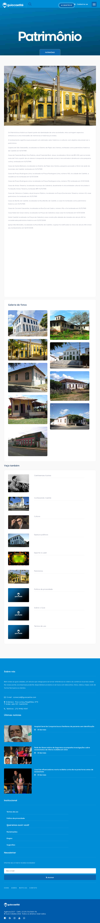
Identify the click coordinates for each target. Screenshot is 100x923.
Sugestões (11, 845)
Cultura (37, 516)
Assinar (50, 877)
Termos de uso (40, 626)
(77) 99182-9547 (21, 709)
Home (6, 888)
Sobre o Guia (39, 608)
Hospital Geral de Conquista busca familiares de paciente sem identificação (64, 726)
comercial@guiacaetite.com (24, 697)
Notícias (23, 888)
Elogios (9, 838)
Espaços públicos (41, 535)
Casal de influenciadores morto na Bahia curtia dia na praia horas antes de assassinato (63, 771)
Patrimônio (50, 52)
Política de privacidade (43, 589)
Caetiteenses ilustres (42, 475)
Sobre (14, 888)
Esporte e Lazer (40, 553)
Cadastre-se (66, 5)
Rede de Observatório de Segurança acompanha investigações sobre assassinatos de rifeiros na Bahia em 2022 (62, 749)
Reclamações (12, 832)
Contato (33, 888)
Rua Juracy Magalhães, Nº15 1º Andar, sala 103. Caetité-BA (21, 703)
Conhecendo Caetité (42, 498)
